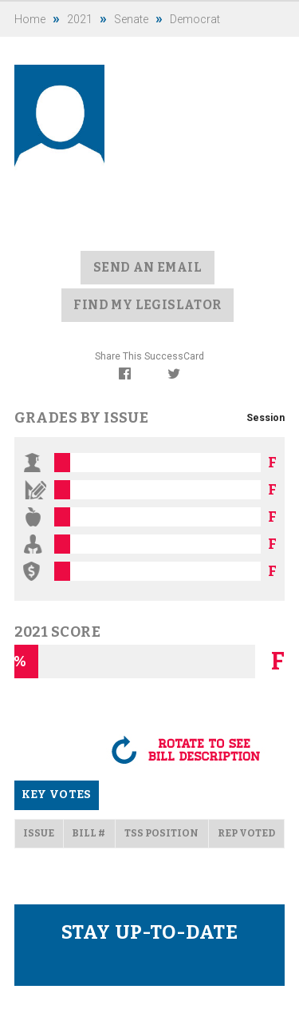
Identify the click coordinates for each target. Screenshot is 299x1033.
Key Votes (57, 794)
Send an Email (147, 267)
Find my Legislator (147, 304)
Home (29, 19)
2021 (79, 19)
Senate (131, 19)
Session (265, 417)
